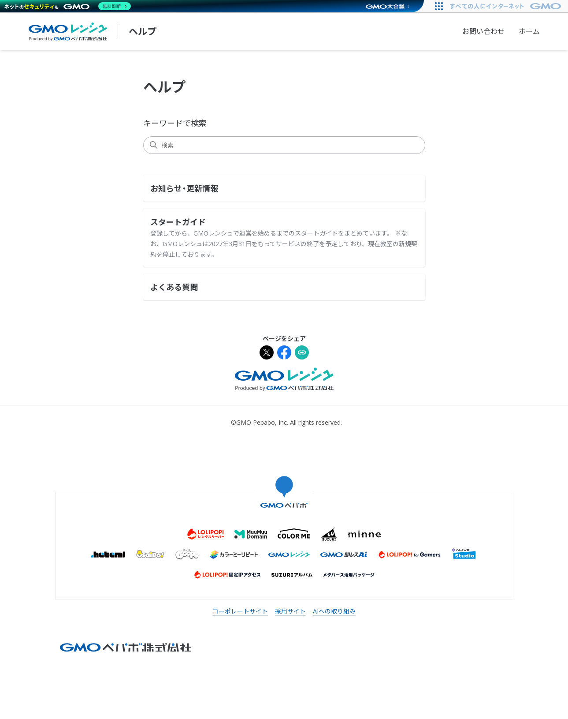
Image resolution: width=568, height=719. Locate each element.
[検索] (284, 145)
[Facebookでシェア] (284, 353)
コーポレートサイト (240, 611)
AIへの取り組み (334, 611)
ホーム (529, 31)
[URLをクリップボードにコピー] (302, 353)
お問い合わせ (483, 31)
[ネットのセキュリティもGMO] (67, 6)
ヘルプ (142, 31)
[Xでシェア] (267, 353)
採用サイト (290, 611)
